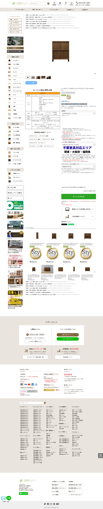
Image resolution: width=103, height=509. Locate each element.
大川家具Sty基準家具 (45, 25)
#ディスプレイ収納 (43, 136)
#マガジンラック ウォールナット (37, 142)
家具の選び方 (55, 484)
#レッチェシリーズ (48, 146)
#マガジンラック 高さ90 (48, 139)
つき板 (55, 114)
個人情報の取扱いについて (75, 488)
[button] (27, 247)
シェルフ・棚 (41, 15)
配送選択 (64, 111)
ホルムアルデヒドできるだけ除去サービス (71, 164)
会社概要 (71, 481)
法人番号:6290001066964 (26, 490)
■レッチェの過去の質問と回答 (42, 90)
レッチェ (45, 19)
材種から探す (38, 17)
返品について (72, 491)
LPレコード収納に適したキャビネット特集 (46, 27)
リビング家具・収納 (33, 15)
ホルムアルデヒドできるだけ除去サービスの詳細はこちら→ (74, 187)
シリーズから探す (38, 19)
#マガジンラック (33, 136)
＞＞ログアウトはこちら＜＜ (76, 494)
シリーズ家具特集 (33, 27)
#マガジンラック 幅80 (35, 139)
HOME (27, 15)
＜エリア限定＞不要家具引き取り (69, 142)
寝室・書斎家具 (32, 23)
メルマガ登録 (55, 494)
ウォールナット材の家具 (47, 17)
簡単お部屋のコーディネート (59, 488)
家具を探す (31, 17)
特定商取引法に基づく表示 (75, 484)
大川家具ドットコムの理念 (34, 25)
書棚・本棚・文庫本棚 (41, 23)
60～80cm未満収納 (43, 21)
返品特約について (65, 221)
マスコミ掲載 (55, 491)
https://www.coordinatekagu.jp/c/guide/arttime (71, 139)
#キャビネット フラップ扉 (36, 146)
